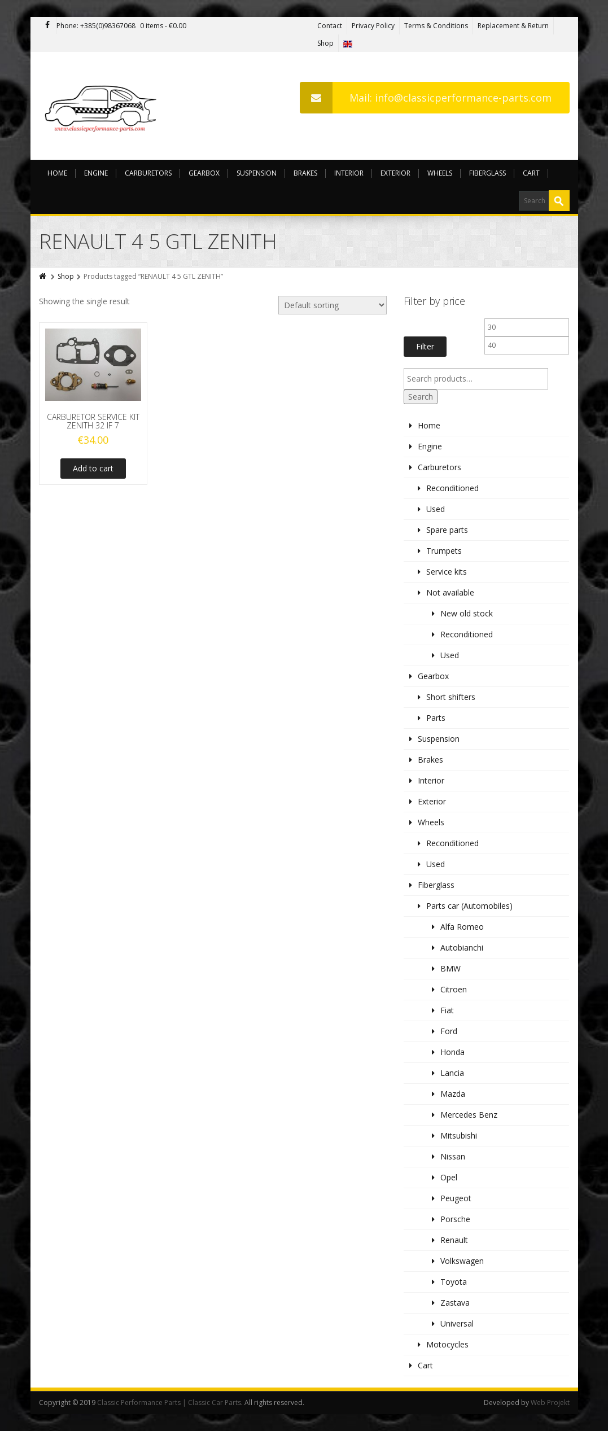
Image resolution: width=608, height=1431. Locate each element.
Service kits (446, 571)
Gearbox (204, 173)
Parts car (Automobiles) (469, 905)
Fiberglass (487, 173)
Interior (349, 173)
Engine (96, 173)
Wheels (439, 173)
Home (57, 173)
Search (420, 396)
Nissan (452, 1156)
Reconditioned (452, 488)
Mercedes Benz (468, 1114)
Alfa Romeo (462, 926)
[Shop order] (332, 305)
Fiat (447, 1010)
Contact (329, 25)
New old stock (466, 613)
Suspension (257, 173)
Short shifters (450, 697)
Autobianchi (461, 947)
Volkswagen (462, 1260)
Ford (448, 1031)
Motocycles (447, 1344)
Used (435, 509)
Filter (425, 346)
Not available (450, 592)
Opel (448, 1177)
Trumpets (444, 550)
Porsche (455, 1219)
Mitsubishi (458, 1135)
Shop (325, 43)
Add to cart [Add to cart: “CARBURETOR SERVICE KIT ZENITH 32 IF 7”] (93, 468)
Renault (454, 1240)
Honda (452, 1052)
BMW (450, 968)
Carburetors (148, 173)
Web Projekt (550, 1402)
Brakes (305, 173)
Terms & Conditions (436, 25)
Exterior (395, 173)
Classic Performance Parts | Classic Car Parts (169, 1402)
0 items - (163, 25)
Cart (531, 173)
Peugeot (455, 1198)
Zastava (455, 1302)
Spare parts (447, 529)
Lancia (452, 1072)
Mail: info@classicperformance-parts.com (426, 97)
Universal (457, 1323)
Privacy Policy (373, 25)
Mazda (452, 1093)
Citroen (453, 989)
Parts (435, 717)
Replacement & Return (513, 25)
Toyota (453, 1281)
